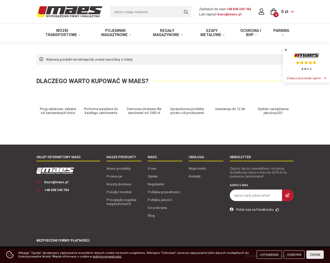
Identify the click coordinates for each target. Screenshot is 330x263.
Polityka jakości (160, 200)
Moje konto (197, 168)
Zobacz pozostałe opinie (304, 78)
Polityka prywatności (164, 192)
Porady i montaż (119, 192)
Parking (281, 30)
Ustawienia (269, 254)
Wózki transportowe (61, 32)
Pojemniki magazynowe (114, 32)
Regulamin (156, 184)
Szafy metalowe (210, 32)
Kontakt (194, 176)
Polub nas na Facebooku (254, 209)
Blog (151, 216)
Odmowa (294, 254)
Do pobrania (157, 208)
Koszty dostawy (119, 184)
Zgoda (315, 254)
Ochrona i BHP (250, 32)
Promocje (114, 176)
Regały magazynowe (166, 32)
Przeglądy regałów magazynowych (122, 202)
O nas (152, 168)
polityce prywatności (107, 256)
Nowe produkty (118, 168)
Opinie (153, 176)
